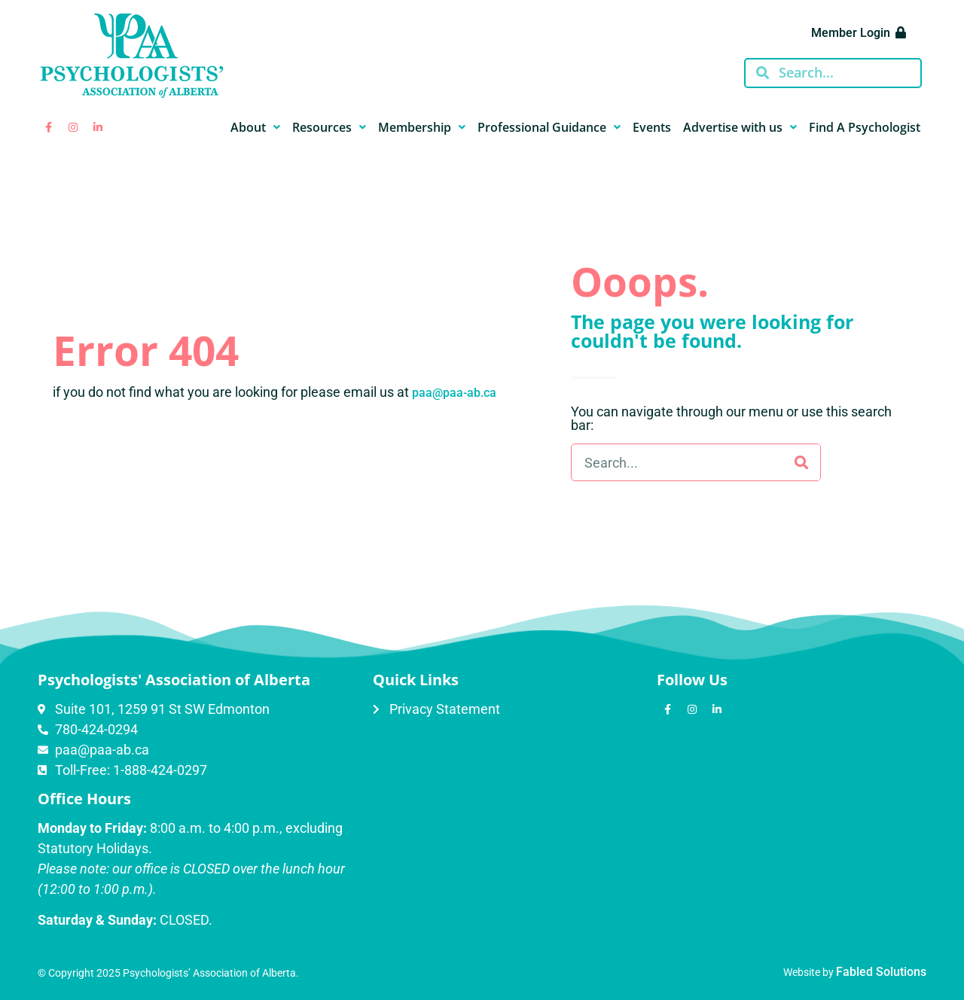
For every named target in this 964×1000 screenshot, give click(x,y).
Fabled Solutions (881, 972)
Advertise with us (740, 127)
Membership (421, 127)
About (255, 127)
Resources (329, 127)
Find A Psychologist (864, 127)
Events (652, 127)
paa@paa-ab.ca (454, 393)
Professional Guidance (549, 127)
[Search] (801, 462)
